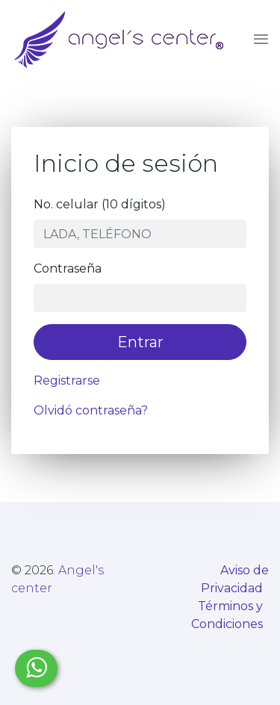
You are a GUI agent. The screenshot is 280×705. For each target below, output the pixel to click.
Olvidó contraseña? (91, 410)
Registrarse (67, 380)
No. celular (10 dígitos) (100, 204)
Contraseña (68, 268)
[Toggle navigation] (256, 40)
